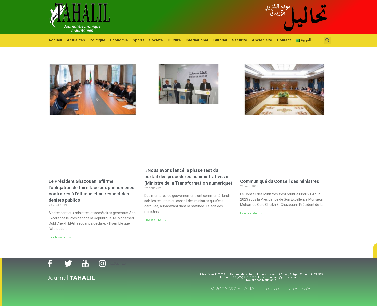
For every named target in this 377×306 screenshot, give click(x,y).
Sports (135, 40)
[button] (375, 250)
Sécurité (232, 40)
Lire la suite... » (60, 237)
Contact (275, 40)
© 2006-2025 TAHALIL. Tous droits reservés (261, 289)
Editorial (213, 40)
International (191, 40)
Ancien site (254, 40)
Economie (116, 40)
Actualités (75, 40)
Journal (71, 277)
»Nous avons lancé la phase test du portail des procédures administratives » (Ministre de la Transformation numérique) (188, 176)
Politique (96, 40)
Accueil (55, 40)
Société (152, 40)
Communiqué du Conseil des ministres (279, 181)
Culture (169, 40)
